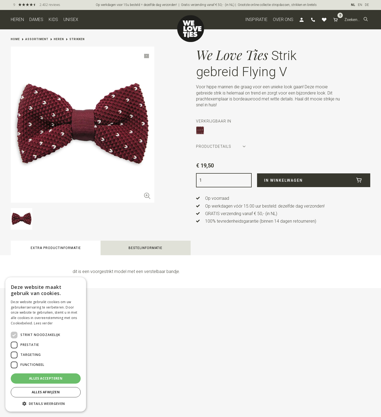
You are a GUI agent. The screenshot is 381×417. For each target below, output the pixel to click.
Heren (17, 19)
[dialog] (45, 344)
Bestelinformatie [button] (145, 248)
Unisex (70, 19)
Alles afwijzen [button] (46, 392)
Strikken (77, 39)
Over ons (283, 19)
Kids (53, 19)
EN (360, 5)
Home (15, 39)
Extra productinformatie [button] (56, 248)
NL (353, 5)
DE (367, 5)
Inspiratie (256, 19)
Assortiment (36, 39)
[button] (365, 19)
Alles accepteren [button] (45, 378)
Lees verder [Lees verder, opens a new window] (43, 323)
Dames (36, 19)
